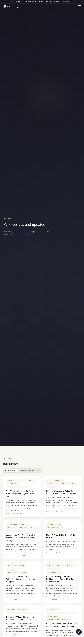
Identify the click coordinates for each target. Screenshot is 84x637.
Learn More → (66, 1)
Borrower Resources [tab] (27, 470)
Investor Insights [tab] (10, 470)
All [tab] (39, 470)
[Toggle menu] (80, 6)
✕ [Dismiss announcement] (81, 2)
